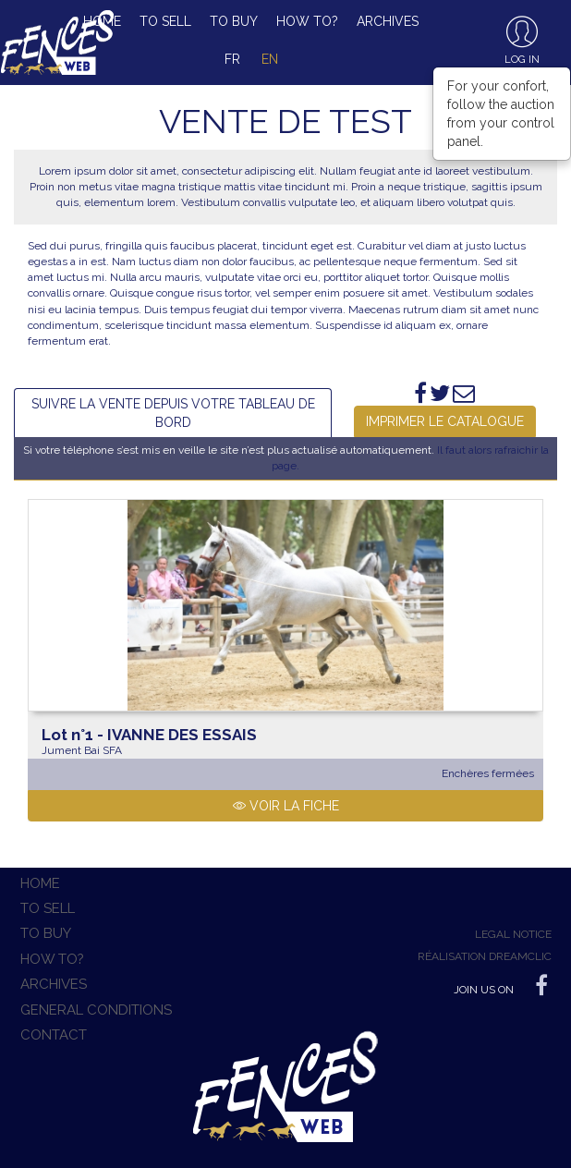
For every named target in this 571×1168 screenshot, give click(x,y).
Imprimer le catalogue (445, 421)
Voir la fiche (286, 805)
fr (232, 59)
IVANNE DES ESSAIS (149, 734)
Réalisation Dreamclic (485, 956)
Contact (53, 1035)
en (269, 59)
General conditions (96, 1010)
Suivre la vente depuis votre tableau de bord (173, 413)
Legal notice (513, 934)
